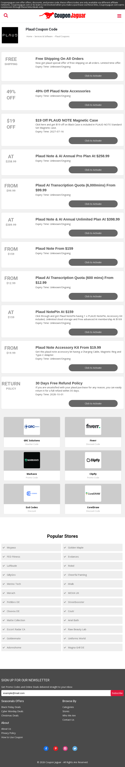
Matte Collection (13, 620)
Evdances (71, 556)
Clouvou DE (11, 611)
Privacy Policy (8, 733)
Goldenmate (11, 638)
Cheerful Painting (75, 574)
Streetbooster (74, 602)
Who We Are (69, 715)
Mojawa (9, 547)
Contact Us (68, 719)
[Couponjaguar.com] (62, 19)
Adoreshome (11, 647)
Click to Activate (93, 75)
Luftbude (9, 565)
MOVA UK (71, 593)
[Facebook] (46, 748)
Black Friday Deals (11, 707)
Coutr (69, 611)
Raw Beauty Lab (75, 629)
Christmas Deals (10, 715)
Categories (68, 707)
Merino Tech (11, 583)
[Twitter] (74, 748)
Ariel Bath (71, 620)
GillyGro (9, 574)
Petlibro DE (11, 602)
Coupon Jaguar (53, 762)
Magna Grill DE (74, 647)
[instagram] (65, 748)
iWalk (69, 583)
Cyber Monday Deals (12, 711)
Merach (8, 593)
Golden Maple (73, 547)
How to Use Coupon (12, 737)
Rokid (69, 565)
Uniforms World (75, 638)
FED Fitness (11, 556)
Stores (65, 711)
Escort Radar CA (13, 629)
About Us (6, 728)
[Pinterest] (55, 748)
